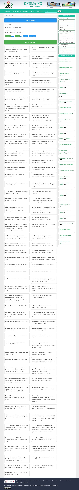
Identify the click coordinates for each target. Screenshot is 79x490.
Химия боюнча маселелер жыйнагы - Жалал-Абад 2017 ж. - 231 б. (43, 438)
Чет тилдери (62, 27)
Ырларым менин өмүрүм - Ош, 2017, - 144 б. (42, 296)
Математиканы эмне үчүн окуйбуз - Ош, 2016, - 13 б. (16, 473)
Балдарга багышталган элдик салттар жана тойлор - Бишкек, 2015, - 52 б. (43, 314)
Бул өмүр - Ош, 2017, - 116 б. (16, 360)
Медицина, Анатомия (64, 33)
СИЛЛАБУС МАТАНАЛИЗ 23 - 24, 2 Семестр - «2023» (41, 81)
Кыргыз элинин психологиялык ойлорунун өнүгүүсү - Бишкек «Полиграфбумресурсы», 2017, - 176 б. (43, 370)
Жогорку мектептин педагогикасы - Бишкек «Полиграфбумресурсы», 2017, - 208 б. (43, 209)
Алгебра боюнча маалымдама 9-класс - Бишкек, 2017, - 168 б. (16, 244)
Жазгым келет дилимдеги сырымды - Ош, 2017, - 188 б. (43, 329)
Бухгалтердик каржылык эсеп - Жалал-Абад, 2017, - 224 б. (43, 225)
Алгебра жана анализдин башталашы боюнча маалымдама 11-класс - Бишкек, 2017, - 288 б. (16, 236)
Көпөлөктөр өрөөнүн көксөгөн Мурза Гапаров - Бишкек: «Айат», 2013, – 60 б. (16, 314)
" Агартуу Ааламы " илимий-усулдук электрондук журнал (65, 51)
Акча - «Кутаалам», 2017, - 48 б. (15, 168)
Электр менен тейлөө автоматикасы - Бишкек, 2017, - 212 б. (43, 361)
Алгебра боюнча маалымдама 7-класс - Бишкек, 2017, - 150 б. (43, 244)
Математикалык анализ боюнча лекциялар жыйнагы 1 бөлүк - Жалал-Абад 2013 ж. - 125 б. (43, 449)
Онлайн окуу (32, 36)
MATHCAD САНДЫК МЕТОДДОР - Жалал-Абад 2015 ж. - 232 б (16, 448)
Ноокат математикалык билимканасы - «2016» (42, 105)
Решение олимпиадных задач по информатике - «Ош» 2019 (43, 73)
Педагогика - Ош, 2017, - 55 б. (41, 271)
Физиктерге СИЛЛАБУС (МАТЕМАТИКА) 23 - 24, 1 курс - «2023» (15, 91)
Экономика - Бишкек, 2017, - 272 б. (16, 258)
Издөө (59, 11)
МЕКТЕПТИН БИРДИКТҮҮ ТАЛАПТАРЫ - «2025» (16, 57)
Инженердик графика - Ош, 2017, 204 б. (42, 466)
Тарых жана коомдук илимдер (66, 38)
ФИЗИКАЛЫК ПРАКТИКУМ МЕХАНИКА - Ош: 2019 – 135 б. (42, 142)
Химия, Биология (63, 29)
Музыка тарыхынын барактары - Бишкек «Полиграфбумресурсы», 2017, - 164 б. (16, 369)
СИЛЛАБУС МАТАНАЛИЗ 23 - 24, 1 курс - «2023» (41, 98)
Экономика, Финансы (64, 40)
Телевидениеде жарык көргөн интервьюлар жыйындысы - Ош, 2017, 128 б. (17, 288)
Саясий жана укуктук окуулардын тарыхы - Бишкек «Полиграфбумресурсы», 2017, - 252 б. (14, 208)
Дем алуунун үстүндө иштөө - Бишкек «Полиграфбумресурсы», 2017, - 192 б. (16, 397)
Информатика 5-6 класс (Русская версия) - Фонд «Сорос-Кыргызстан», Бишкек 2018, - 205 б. (43, 152)
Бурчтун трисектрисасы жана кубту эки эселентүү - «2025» (43, 57)
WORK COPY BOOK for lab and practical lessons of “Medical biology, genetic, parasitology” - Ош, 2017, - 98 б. (43, 279)
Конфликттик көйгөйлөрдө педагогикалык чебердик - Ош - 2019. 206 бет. (16, 143)
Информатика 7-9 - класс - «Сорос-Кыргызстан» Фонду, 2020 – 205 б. (16, 117)
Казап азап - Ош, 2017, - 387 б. (17, 272)
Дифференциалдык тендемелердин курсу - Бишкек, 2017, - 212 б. (43, 388)
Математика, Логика (64, 18)
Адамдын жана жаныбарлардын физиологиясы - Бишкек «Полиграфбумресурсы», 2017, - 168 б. (16, 380)
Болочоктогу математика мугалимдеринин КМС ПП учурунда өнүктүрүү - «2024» (44, 65)
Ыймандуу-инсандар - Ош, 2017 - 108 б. (42, 353)
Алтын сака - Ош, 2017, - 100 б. (16, 305)
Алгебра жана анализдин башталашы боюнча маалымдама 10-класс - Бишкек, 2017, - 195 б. (43, 236)
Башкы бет (8, 11)
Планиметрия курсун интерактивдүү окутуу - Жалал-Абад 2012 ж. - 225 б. (16, 458)
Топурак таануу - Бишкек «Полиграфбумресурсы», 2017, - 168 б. (42, 379)
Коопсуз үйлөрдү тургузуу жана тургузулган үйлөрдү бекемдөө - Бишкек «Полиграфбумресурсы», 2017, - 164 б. (16, 388)
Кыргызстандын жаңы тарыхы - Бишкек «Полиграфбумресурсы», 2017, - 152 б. (16, 218)
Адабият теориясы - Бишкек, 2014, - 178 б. (16, 336)
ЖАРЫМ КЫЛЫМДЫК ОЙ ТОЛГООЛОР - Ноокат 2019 (16, 127)
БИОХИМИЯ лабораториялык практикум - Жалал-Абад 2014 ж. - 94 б (16, 439)
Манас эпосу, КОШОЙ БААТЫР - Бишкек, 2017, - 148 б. (16, 407)
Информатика (62, 46)
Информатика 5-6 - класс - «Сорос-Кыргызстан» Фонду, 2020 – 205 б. (42, 118)
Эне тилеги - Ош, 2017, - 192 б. (16, 278)
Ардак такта (32, 11)
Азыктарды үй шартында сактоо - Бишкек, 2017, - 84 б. (42, 251)
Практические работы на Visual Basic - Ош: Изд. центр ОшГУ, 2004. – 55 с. (43, 135)
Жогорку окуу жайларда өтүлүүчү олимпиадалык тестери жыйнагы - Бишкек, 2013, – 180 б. (16, 427)
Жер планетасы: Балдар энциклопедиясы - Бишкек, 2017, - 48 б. (43, 176)
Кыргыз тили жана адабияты (66, 22)
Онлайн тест (40, 11)
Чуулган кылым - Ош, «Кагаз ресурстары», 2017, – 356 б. (16, 265)
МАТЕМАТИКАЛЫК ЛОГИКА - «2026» (43, 48)
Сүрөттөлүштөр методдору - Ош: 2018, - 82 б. (42, 161)
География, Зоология (64, 35)
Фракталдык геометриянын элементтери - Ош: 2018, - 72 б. (16, 161)
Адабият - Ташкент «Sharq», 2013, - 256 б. (42, 336)
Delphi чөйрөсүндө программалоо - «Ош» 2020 (16, 72)
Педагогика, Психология (65, 31)
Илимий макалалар (63, 44)
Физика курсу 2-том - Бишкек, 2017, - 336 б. (16, 192)
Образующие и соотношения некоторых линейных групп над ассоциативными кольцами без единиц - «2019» (16, 107)
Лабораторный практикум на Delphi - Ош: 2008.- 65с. (16, 135)
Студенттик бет (62, 48)
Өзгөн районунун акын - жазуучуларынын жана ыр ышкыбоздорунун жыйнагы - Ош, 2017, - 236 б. (16, 298)
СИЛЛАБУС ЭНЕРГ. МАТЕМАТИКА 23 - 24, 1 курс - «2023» (43, 90)
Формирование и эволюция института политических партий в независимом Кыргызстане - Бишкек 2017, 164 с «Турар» (43, 398)
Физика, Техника (63, 20)
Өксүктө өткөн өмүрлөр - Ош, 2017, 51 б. (16, 353)
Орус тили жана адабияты (18, 15)
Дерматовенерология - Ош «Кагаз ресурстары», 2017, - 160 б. (43, 408)
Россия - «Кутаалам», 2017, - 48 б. (43, 168)
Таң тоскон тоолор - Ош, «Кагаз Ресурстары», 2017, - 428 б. (43, 265)
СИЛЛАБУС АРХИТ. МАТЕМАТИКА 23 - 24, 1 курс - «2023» (16, 98)
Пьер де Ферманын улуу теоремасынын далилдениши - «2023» (16, 64)
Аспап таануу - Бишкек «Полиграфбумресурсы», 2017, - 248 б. (41, 218)
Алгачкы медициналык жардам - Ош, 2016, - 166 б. (15, 342)
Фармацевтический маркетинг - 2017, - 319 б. (43, 184)
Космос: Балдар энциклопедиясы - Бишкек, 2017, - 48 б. (16, 183)
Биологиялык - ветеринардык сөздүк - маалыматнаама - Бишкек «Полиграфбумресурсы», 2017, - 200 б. (16, 227)
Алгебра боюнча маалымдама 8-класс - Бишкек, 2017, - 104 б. (16, 251)
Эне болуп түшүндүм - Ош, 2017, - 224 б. (17, 329)
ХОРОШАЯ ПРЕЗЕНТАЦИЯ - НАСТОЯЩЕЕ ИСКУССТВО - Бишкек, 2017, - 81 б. (16, 466)
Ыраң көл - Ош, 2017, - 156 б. (16, 321)
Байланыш (25, 11)
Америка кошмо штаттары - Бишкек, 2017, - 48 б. (15, 175)
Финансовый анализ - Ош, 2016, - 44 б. (43, 458)
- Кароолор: (65, 60)
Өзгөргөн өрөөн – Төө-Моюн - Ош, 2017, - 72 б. (43, 322)
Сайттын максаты (16, 11)
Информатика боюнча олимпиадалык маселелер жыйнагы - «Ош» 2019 (16, 82)
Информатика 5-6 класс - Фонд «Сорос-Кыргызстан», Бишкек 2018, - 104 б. (16, 152)
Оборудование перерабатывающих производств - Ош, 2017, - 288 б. (43, 288)
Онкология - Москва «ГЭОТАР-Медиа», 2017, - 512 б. (16, 199)
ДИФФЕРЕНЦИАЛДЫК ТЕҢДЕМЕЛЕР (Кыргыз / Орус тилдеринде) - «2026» (16, 49)
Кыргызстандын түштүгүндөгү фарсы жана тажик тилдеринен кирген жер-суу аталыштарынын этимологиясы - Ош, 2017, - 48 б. (43, 344)
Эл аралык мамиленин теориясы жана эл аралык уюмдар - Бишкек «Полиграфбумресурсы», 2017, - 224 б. (43, 200)
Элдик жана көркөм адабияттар (66, 42)
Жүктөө (25, 36)
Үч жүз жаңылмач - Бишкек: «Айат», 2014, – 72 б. (42, 306)
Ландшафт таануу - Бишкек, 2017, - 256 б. (42, 192)
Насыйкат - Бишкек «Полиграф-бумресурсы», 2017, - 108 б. (16, 416)
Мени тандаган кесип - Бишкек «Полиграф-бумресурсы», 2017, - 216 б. (43, 258)
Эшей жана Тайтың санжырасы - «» (43, 127)
